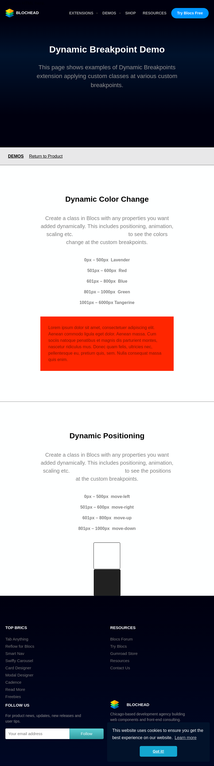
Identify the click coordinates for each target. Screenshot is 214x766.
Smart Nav (14, 653)
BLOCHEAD (22, 13)
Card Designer (18, 668)
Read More (15, 689)
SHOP (130, 13)
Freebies (13, 696)
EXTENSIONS (81, 13)
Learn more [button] (186, 737)
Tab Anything (16, 639)
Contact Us (120, 668)
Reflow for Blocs (19, 646)
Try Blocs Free (190, 13)
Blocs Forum (121, 639)
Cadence (13, 682)
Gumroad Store (124, 653)
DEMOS (109, 13)
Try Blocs (118, 646)
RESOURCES (154, 13)
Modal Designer (19, 675)
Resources (120, 660)
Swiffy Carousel (19, 660)
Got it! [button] (158, 751)
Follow (86, 733)
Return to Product (46, 156)
